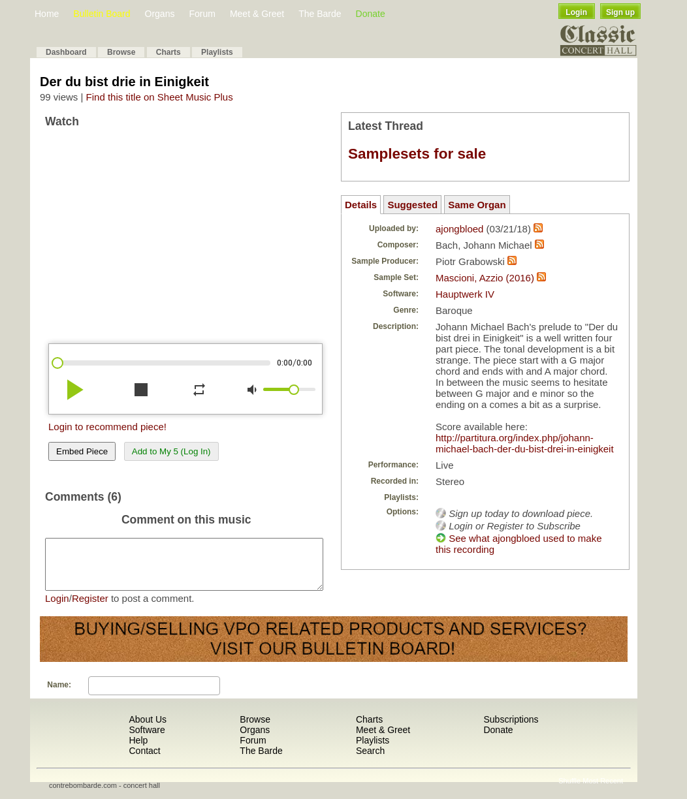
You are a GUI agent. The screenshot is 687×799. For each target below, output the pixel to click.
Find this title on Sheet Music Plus (159, 96)
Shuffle (569, 790)
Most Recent (603, 790)
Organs (160, 13)
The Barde (319, 13)
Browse (121, 52)
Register (90, 608)
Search (370, 760)
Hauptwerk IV (465, 294)
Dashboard (66, 52)
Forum (202, 13)
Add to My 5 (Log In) (171, 451)
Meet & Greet (257, 13)
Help (138, 750)
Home (47, 13)
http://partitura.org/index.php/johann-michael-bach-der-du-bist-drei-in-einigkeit (525, 443)
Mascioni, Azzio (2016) (485, 277)
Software (147, 739)
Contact (144, 760)
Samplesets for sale (417, 154)
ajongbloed (459, 228)
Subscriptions (510, 729)
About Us (148, 729)
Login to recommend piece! (107, 426)
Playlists (217, 52)
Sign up (620, 12)
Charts (168, 52)
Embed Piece (82, 451)
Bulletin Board (101, 13)
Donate (370, 13)
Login (576, 12)
